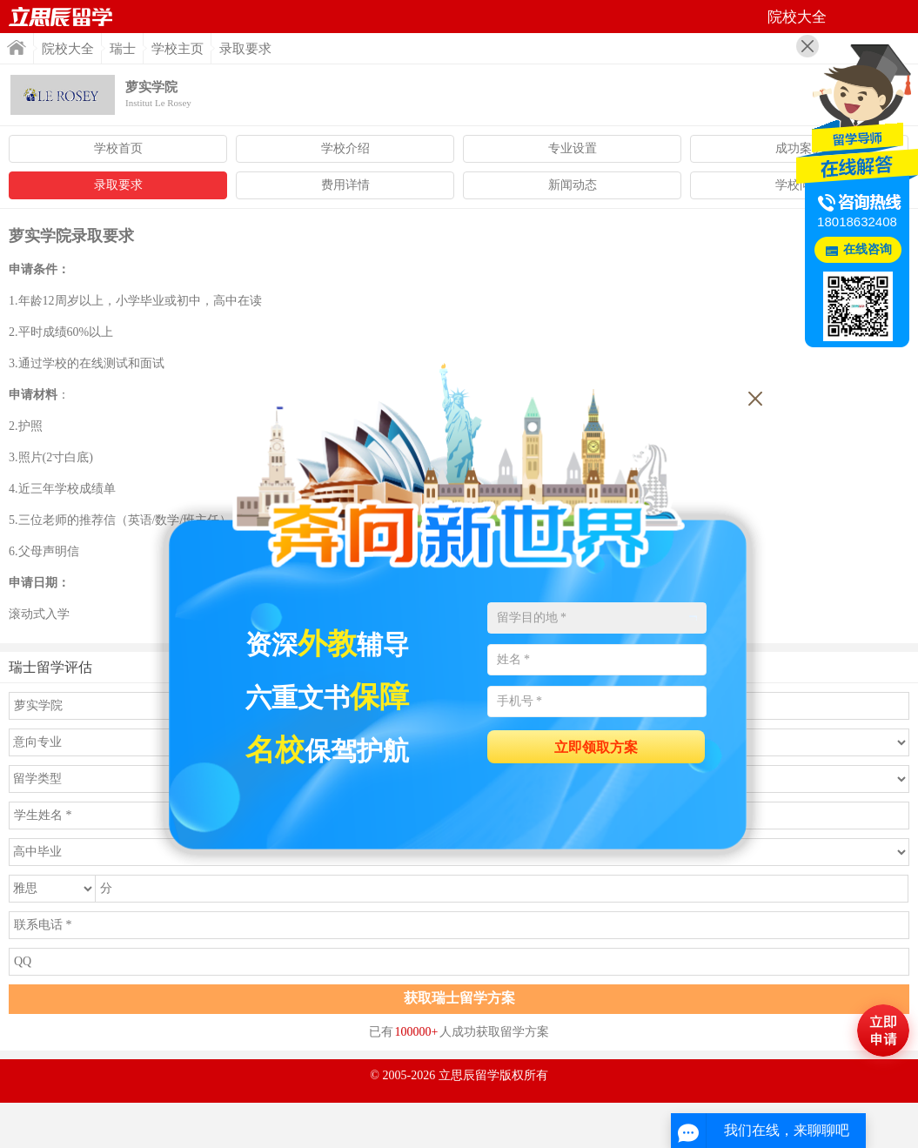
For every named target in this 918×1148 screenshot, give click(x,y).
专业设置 (572, 148)
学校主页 (177, 49)
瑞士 (123, 49)
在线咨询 (867, 249)
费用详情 (345, 184)
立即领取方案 (596, 747)
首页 (61, 16)
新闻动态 (572, 184)
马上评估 (883, 1030)
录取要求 (118, 184)
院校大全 (68, 49)
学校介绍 (345, 148)
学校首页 (118, 148)
